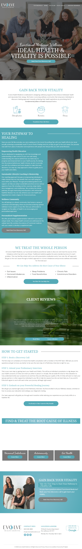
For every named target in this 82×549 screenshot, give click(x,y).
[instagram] (28, 535)
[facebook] (25, 535)
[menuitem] (38, 5)
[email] (30, 535)
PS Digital (65, 547)
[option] (17, 112)
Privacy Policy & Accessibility (48, 547)
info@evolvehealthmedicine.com (32, 532)
